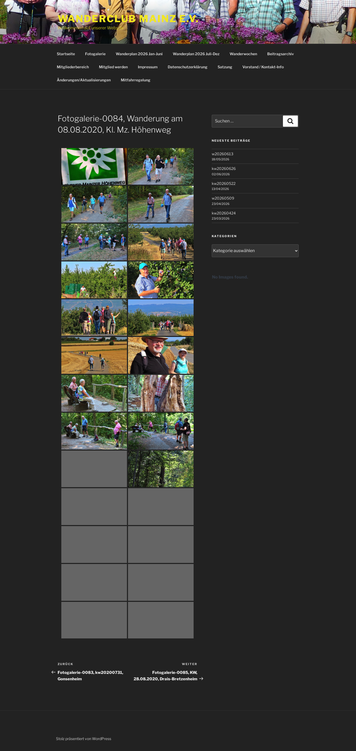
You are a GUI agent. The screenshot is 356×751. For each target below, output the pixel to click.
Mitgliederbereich (73, 67)
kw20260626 (224, 168)
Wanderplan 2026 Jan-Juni (139, 53)
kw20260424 (224, 213)
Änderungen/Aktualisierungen (84, 80)
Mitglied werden (113, 67)
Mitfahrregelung (135, 80)
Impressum (148, 67)
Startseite (66, 53)
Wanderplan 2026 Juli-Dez (196, 53)
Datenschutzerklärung (187, 67)
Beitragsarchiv (280, 53)
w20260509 (223, 198)
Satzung (225, 67)
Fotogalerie (95, 53)
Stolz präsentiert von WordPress (83, 738)
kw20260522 (223, 183)
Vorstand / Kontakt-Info (263, 67)
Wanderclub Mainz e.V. (128, 19)
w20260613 (222, 154)
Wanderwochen (243, 53)
